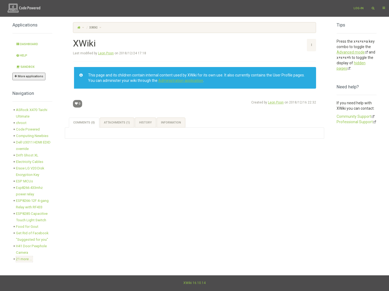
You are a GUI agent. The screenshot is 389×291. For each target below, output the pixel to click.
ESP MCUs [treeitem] (24, 181)
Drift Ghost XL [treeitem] (27, 155)
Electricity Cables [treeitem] (29, 162)
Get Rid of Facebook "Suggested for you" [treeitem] (32, 236)
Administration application (180, 80)
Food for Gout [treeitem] (27, 227)
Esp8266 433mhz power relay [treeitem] (29, 191)
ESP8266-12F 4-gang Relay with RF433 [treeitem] (32, 204)
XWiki (93, 27)
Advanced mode (351, 52)
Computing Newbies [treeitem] (32, 136)
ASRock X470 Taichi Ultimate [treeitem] (31, 113)
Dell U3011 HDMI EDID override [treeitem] (33, 145)
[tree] (32, 184)
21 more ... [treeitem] (24, 259)
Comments (84, 122)
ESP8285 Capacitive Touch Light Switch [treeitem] (32, 217)
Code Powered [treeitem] (28, 129)
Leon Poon (106, 53)
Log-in (359, 8)
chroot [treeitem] (21, 123)
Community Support (354, 116)
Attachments (117, 122)
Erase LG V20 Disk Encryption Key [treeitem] (30, 171)
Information (171, 122)
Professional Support (355, 122)
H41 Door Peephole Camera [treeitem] (31, 249)
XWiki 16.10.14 (194, 283)
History (145, 122)
